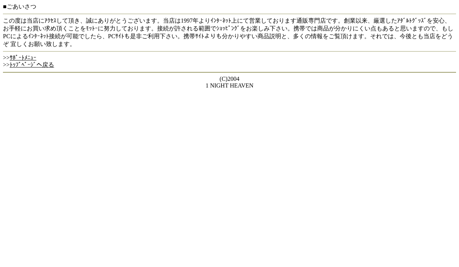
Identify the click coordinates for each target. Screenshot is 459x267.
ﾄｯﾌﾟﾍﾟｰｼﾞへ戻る (32, 65)
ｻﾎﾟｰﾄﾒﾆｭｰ (23, 58)
